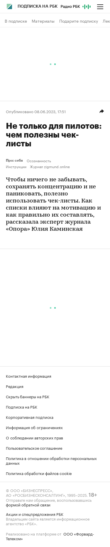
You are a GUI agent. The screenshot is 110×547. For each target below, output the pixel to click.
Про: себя (15, 160)
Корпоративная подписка (29, 417)
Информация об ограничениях (34, 427)
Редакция (14, 386)
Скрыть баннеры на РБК (27, 396)
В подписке (16, 21)
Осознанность (39, 160)
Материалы (43, 21)
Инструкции (16, 166)
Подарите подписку (78, 21)
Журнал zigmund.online (50, 166)
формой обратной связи (28, 504)
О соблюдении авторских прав (34, 437)
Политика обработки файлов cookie (39, 473)
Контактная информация (28, 376)
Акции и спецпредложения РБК (34, 514)
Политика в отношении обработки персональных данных (51, 460)
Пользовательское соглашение (34, 448)
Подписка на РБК (21, 406)
